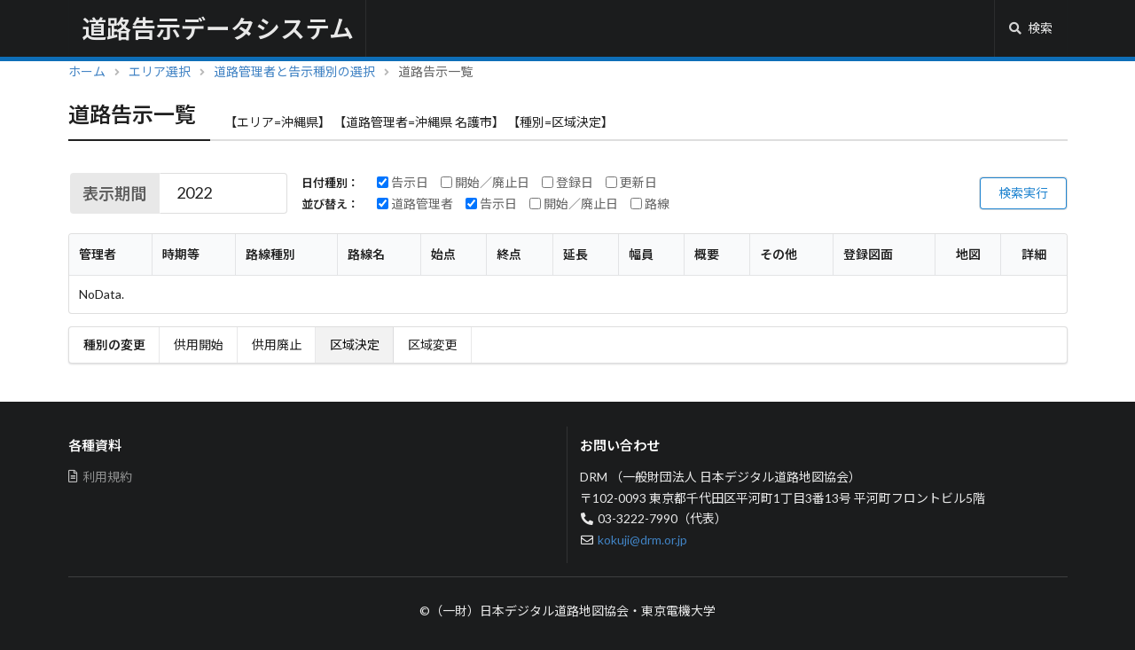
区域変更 (433, 344)
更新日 (631, 182)
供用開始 (198, 344)
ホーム (87, 71)
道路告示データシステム (218, 28)
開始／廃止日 (485, 182)
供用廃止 (276, 344)
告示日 (402, 182)
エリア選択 (160, 71)
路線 (649, 204)
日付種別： (330, 183)
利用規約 (100, 476)
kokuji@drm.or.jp (642, 539)
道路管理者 (415, 204)
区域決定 (355, 344)
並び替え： (330, 204)
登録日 (567, 182)
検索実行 (1023, 192)
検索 (1030, 27)
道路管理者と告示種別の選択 (294, 71)
